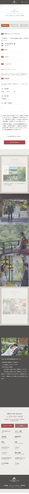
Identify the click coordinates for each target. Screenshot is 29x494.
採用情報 (23, 486)
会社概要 (6, 486)
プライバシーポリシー (14, 486)
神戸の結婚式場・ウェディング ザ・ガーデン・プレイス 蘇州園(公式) (14, 2)
